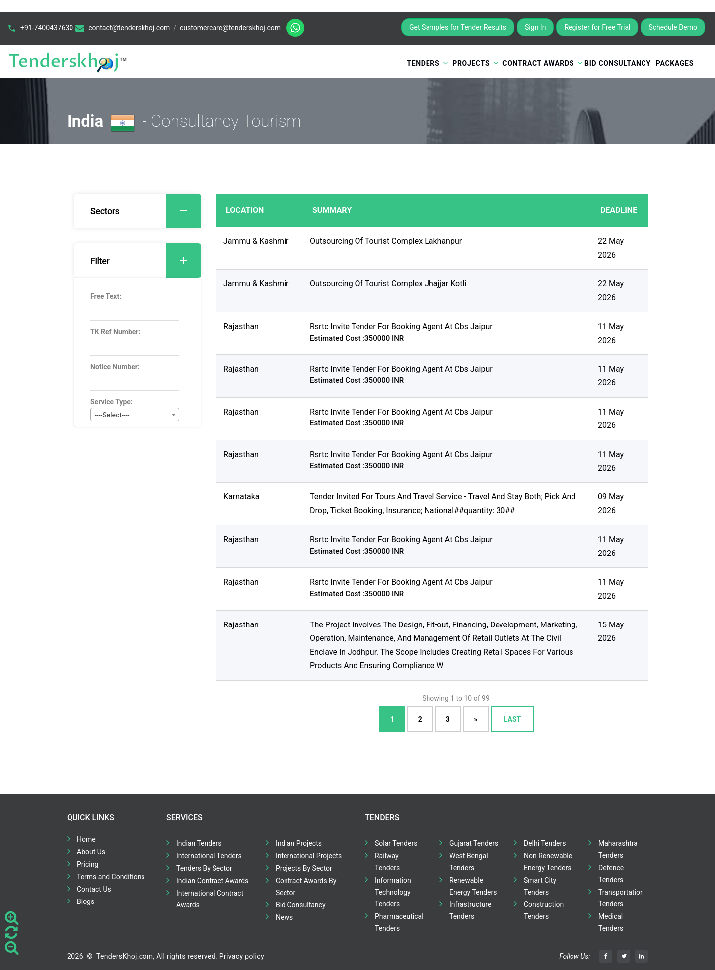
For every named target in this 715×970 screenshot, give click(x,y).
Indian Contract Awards (212, 881)
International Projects (309, 856)
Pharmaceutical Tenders (399, 922)
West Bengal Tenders (468, 862)
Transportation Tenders (621, 898)
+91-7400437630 (46, 28)
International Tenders (209, 856)
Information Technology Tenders (393, 892)
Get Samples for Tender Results (457, 27)
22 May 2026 (611, 247)
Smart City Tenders (540, 886)
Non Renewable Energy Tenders (548, 862)
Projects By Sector (304, 868)
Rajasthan (241, 326)
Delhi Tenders (545, 843)
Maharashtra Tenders (618, 849)
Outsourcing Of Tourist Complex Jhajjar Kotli (388, 283)
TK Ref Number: (115, 332)
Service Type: (111, 402)
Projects (471, 63)
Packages (675, 63)
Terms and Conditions (111, 877)
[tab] (137, 211)
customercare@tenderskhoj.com (230, 28)
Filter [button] (145, 260)
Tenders (423, 63)
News (284, 917)
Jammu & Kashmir (255, 241)
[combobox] (134, 414)
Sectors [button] (145, 211)
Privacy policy (241, 956)
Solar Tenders (396, 843)
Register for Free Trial (597, 27)
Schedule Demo (672, 27)
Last (512, 719)
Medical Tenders (610, 922)
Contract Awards (538, 63)
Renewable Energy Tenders (473, 886)
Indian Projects (299, 843)
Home (86, 839)
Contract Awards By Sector (306, 887)
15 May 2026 (611, 631)
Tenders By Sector (204, 868)
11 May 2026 (611, 333)
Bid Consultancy (617, 63)
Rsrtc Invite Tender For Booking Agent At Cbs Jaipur (401, 326)
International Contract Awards (209, 899)
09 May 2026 (611, 503)
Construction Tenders (544, 910)
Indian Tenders (199, 843)
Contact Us (94, 889)
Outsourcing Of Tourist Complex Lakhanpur (386, 241)
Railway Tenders (387, 862)
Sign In (535, 27)
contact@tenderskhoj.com (129, 28)
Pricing (87, 864)
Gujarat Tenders (473, 843)
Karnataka (241, 496)
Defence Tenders (611, 874)
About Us (91, 852)
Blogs (85, 901)
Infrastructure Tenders (470, 910)
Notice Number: (115, 367)
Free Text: (105, 296)
